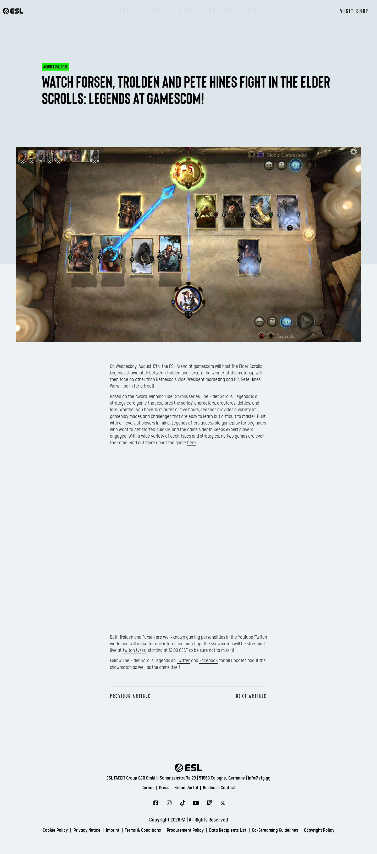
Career (142, 788)
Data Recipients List (232, 831)
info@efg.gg (259, 777)
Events (123, 10)
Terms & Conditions (138, 831)
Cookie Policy (40, 831)
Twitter (183, 660)
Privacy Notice (75, 831)
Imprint (104, 831)
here (191, 442)
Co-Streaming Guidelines (285, 831)
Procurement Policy (185, 831)
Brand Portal (187, 788)
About (256, 10)
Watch (157, 10)
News (187, 10)
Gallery (221, 10)
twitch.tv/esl (135, 650)
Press (161, 788)
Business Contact (224, 788)
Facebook (208, 660)
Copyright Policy (334, 831)
